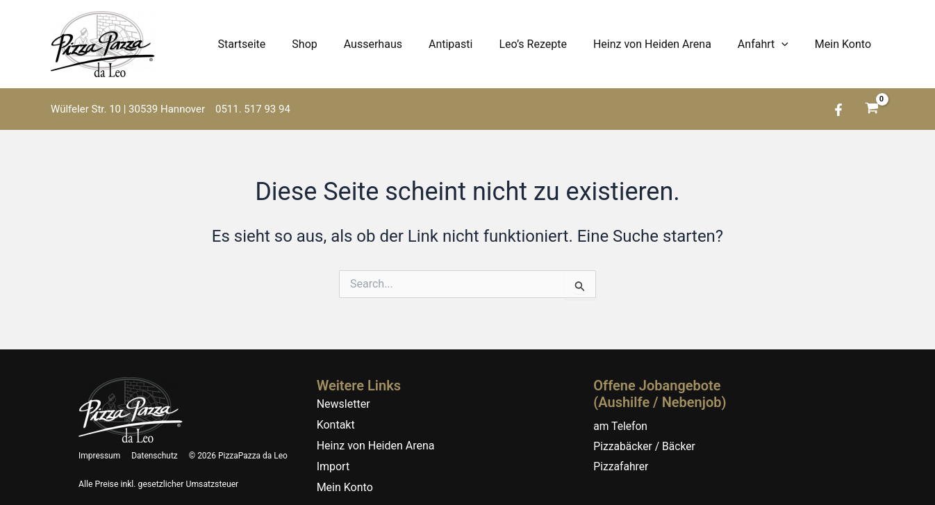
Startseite (273, 44)
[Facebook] (838, 110)
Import (333, 459)
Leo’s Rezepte (547, 44)
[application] (788, 44)
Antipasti (469, 44)
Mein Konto (845, 44)
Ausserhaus (396, 44)
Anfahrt (769, 44)
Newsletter (343, 397)
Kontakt (336, 417)
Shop (331, 44)
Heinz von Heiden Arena (663, 44)
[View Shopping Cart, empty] (871, 109)
